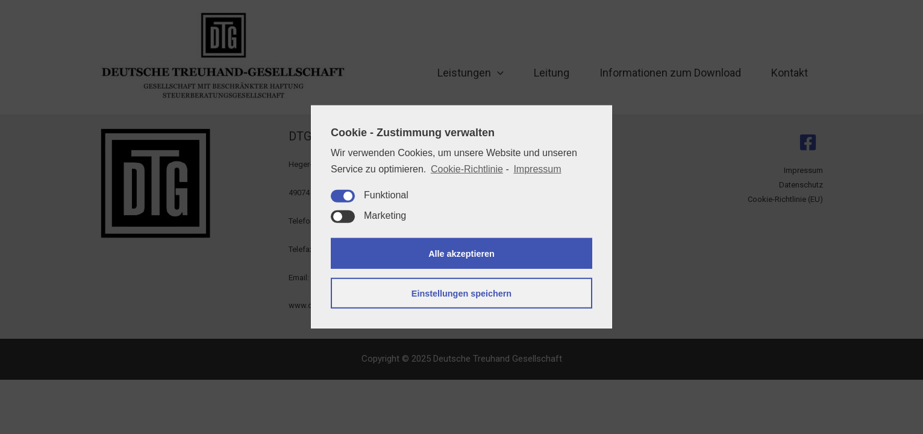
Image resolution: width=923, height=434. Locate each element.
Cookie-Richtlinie (467, 169)
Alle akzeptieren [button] (461, 254)
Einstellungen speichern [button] (461, 293)
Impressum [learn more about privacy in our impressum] (537, 169)
